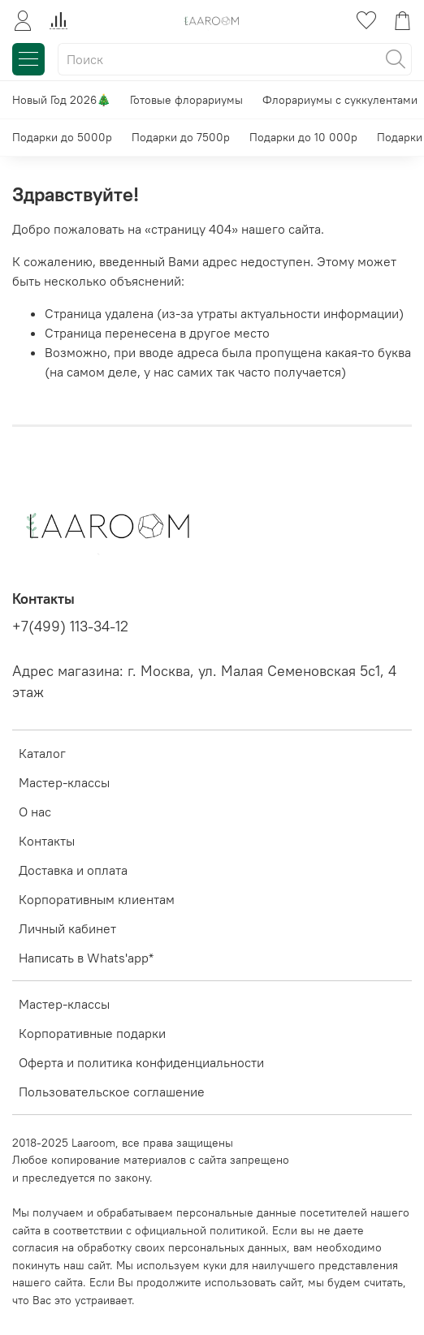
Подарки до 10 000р (303, 137)
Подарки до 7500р (181, 137)
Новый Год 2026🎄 (61, 100)
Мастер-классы (64, 782)
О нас (35, 811)
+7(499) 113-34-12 (70, 626)
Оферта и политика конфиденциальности (141, 1062)
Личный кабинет (67, 928)
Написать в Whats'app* (86, 958)
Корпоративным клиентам (97, 899)
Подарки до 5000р (62, 137)
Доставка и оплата (73, 870)
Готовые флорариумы (186, 100)
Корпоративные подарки (92, 1033)
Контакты (47, 841)
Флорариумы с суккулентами (340, 100)
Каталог (42, 753)
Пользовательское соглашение (112, 1091)
